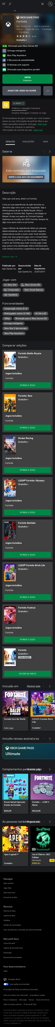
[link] (15, 711)
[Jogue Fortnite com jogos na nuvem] (21, 91)
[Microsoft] (27, 2)
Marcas (31, 1000)
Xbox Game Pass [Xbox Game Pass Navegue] (9, 893)
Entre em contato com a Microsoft (16, 995)
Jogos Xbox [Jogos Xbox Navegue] (7, 888)
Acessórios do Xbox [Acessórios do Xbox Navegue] (10, 897)
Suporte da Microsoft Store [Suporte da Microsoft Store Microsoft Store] (13, 948)
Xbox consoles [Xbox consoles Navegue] (8, 883)
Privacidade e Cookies (37, 995)
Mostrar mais (9, 256)
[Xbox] (7, 10)
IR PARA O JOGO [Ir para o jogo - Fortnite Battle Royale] (27, 385)
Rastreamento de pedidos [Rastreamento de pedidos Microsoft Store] (13, 957)
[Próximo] (50, 152)
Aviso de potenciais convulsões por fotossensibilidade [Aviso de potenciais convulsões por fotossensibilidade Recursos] (23, 930)
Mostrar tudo (33, 686)
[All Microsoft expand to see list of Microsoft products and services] (3, 4)
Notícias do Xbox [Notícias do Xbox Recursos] (9, 911)
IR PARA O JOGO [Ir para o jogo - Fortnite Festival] (27, 639)
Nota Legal (23, 1000)
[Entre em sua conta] (50, 4)
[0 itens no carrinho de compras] (43, 4)
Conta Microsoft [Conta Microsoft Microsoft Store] (9, 943)
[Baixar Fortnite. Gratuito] (27, 79)
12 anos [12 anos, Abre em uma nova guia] (18, 103)
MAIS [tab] (45, 141)
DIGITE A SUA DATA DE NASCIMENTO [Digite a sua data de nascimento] (26, 177)
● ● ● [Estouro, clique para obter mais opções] (48, 91)
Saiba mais (42, 124)
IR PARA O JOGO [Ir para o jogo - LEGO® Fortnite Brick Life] (27, 597)
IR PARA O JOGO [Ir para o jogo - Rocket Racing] (27, 470)
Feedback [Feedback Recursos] (7, 920)
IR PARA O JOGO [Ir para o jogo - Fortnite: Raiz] (27, 427)
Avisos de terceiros (42, 1000)
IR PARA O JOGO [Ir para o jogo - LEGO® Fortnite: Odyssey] (27, 512)
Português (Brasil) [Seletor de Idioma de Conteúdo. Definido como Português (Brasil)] (14, 979)
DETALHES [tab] (10, 141)
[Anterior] (44, 152)
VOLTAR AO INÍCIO (27, 673)
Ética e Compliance (10, 1000)
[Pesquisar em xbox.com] (10, 3)
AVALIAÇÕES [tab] (28, 141)
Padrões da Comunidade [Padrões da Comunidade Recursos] (12, 925)
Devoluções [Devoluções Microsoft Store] (8, 953)
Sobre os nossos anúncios (13, 1004)
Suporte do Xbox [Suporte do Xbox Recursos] (9, 915)
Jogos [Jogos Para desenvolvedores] (5, 971)
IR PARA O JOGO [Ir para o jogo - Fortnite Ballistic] (27, 554)
